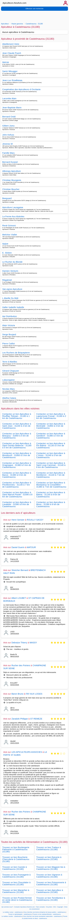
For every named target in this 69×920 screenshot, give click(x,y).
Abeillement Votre (10, 44)
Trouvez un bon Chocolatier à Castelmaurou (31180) (16, 883)
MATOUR (31, 547)
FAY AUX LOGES (34, 694)
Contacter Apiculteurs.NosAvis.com (24, 907)
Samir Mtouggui (9, 71)
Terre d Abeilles (9, 362)
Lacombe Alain (9, 98)
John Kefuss (8, 135)
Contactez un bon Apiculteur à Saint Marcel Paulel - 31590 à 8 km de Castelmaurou (17, 494)
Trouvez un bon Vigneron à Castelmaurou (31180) (49, 876)
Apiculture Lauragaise (12, 207)
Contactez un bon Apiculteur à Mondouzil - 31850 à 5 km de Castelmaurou (16, 455)
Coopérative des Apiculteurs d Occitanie (21, 89)
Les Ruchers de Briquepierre (16, 352)
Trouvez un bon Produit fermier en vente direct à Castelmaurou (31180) (17, 900)
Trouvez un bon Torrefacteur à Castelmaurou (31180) (50, 899)
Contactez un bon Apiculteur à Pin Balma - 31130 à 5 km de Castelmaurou (50, 445)
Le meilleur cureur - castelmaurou (13, 912)
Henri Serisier (17, 520)
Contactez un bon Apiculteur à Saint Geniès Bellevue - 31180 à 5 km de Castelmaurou (16, 445)
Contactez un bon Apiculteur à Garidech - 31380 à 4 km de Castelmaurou (50, 435)
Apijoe (5, 244)
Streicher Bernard (19, 570)
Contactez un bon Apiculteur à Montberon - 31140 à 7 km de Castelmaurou (50, 475)
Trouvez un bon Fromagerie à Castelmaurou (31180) (16, 876)
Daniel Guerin (17, 547)
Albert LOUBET (18, 598)
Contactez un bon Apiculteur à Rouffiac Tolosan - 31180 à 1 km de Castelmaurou (16, 416)
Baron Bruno (17, 694)
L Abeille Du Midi (10, 298)
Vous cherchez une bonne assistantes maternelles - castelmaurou (42, 916)
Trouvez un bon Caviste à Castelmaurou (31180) (14, 868)
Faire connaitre (40, 907)
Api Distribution (9, 316)
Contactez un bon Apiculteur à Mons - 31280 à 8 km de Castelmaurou (50, 504)
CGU (54, 907)
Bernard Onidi (9, 116)
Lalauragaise (8, 380)
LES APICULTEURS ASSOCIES (26, 752)
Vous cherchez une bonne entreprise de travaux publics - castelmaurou (44, 912)
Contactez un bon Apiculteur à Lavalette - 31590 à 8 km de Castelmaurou (16, 504)
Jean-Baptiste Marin (11, 107)
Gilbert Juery (8, 126)
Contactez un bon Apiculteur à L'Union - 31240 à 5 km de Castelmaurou (50, 455)
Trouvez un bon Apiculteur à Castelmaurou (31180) (49, 891)
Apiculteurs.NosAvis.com (14, 3)
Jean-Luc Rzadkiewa (12, 80)
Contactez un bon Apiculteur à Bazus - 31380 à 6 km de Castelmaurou (16, 475)
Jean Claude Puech (11, 53)
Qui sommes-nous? (7, 907)
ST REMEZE (36, 719)
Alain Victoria (8, 325)
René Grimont (9, 225)
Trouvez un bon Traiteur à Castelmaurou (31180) (48, 848)
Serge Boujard (9, 334)
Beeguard (7, 198)
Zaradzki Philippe (19, 719)
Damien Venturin (10, 271)
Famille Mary (8, 153)
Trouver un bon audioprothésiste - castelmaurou (47, 914)
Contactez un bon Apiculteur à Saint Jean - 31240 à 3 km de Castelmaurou (16, 426)
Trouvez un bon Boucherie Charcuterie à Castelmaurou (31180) (15, 859)
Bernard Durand (10, 162)
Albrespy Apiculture (11, 171)
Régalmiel (7, 280)
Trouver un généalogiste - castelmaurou (20, 914)
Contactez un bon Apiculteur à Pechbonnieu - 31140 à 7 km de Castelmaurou (16, 484)
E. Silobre (7, 253)
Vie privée (49, 907)
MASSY (33, 642)
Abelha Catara (9, 398)
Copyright (60, 907)
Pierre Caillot (8, 343)
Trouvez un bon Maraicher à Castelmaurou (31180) (15, 891)
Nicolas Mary (8, 389)
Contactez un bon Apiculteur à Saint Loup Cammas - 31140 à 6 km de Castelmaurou (50, 465)
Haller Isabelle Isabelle (13, 307)
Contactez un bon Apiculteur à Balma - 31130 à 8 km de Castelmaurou (50, 494)
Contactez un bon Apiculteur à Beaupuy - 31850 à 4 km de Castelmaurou (16, 435)
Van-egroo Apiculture (12, 289)
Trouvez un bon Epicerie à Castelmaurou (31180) (48, 858)
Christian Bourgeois (11, 180)
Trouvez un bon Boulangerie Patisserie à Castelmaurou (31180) (15, 849)
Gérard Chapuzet (10, 371)
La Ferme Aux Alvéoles (13, 216)
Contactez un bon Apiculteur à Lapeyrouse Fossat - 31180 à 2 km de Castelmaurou (51, 416)
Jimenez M (7, 144)
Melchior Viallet (9, 234)
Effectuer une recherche (34, 8)
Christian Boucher (10, 189)
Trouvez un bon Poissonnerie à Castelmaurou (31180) (51, 883)
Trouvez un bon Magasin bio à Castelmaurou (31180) (50, 868)
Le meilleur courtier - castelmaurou (12, 916)
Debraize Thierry (19, 642)
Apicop (5, 62)
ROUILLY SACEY (35, 520)
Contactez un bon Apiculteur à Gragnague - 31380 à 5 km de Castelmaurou (16, 465)
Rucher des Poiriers (20, 665)
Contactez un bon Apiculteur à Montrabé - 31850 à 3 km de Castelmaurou (50, 426)
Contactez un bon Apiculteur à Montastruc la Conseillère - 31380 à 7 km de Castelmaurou (51, 484)
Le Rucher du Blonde (12, 262)
